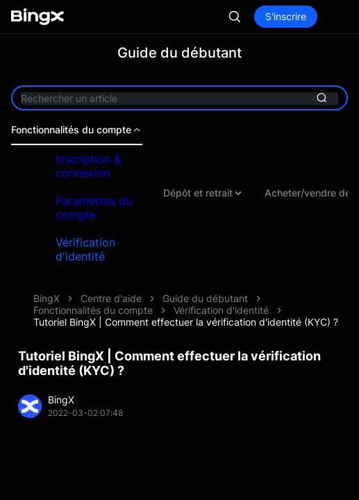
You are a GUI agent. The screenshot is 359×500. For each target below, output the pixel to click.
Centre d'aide (111, 298)
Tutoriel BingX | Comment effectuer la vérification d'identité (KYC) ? (185, 322)
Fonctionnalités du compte (76, 129)
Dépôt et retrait (203, 193)
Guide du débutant (205, 298)
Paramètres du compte (94, 208)
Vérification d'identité (85, 249)
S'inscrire (285, 16)
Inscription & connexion (88, 166)
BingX (46, 298)
